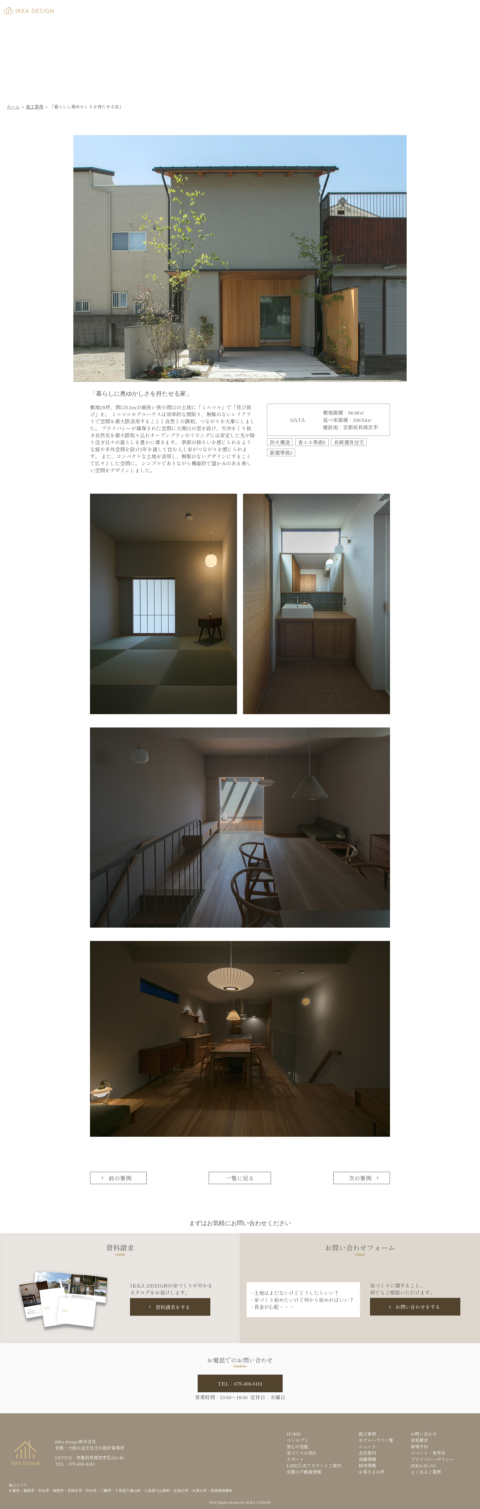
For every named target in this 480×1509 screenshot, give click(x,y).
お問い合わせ (424, 1434)
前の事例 (120, 1178)
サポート (295, 1459)
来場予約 (436, 9)
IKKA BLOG (423, 1465)
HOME (294, 1434)
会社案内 (367, 1453)
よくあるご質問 (426, 1472)
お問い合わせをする (417, 1306)
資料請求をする (172, 1306)
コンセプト (297, 1440)
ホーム (13, 106)
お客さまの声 (372, 1472)
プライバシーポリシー (432, 1459)
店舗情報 (367, 1459)
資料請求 (386, 9)
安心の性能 (297, 1446)
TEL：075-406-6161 (240, 1383)
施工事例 (34, 106)
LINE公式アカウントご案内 (314, 1465)
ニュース (367, 1446)
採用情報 (367, 1465)
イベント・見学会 (428, 1453)
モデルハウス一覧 (376, 1440)
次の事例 (360, 1178)
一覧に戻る (240, 1178)
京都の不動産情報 (304, 1472)
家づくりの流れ (302, 1453)
